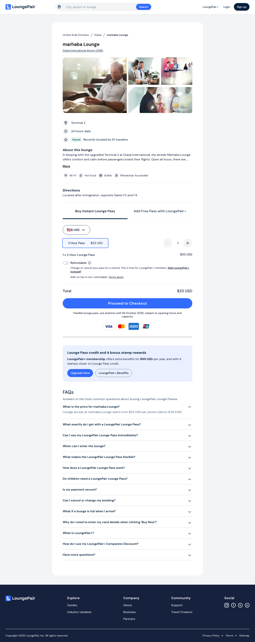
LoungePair (211, 7)
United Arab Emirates (76, 35)
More (66, 166)
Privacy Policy (211, 635)
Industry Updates (79, 612)
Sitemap (244, 635)
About (127, 605)
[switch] (66, 263)
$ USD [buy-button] (76, 230)
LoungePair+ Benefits (113, 373)
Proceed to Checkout (148, 303)
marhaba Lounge (117, 35)
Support (177, 605)
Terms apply (116, 277)
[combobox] (101, 7)
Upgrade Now (80, 373)
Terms (229, 635)
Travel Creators (181, 612)
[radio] (85, 243)
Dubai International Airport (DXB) (83, 50)
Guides (72, 605)
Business (129, 612)
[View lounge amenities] (128, 175)
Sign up (241, 7)
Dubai (97, 35)
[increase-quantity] (187, 243)
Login (226, 7)
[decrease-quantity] (167, 243)
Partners (129, 619)
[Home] (28, 7)
